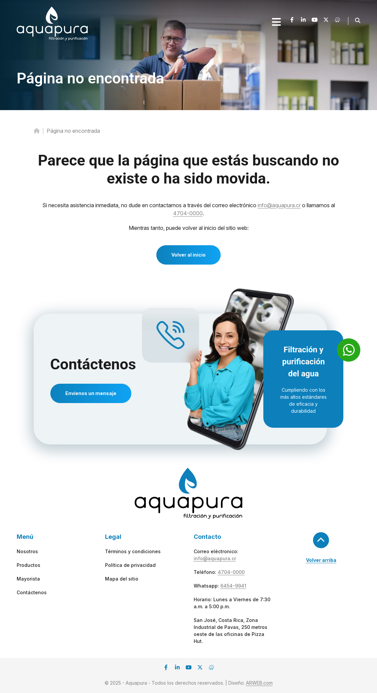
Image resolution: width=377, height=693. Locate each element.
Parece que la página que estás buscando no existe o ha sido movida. (188, 169)
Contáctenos (93, 364)
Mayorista (28, 579)
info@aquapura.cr (279, 205)
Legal (113, 536)
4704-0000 (188, 213)
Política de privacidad (130, 565)
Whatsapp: (220, 586)
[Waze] (337, 21)
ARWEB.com (259, 683)
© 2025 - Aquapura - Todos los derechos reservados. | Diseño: (189, 683)
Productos (28, 565)
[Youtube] (314, 21)
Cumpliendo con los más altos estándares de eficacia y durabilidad (303, 400)
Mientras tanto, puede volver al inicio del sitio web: (189, 228)
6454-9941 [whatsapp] (233, 586)
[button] (357, 20)
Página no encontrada (90, 78)
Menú (25, 536)
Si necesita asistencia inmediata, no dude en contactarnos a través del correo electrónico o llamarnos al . (188, 209)
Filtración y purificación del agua (303, 361)
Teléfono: (219, 572)
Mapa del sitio (121, 579)
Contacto (207, 536)
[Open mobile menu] (276, 22)
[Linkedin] (303, 21)
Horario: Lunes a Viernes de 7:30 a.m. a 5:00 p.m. (232, 603)
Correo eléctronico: (216, 555)
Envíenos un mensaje (90, 393)
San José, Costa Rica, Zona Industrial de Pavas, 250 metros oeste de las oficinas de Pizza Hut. (230, 630)
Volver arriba (321, 560)
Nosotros (27, 551)
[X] (326, 21)
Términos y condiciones (133, 551)
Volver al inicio (188, 255)
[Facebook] (292, 21)
